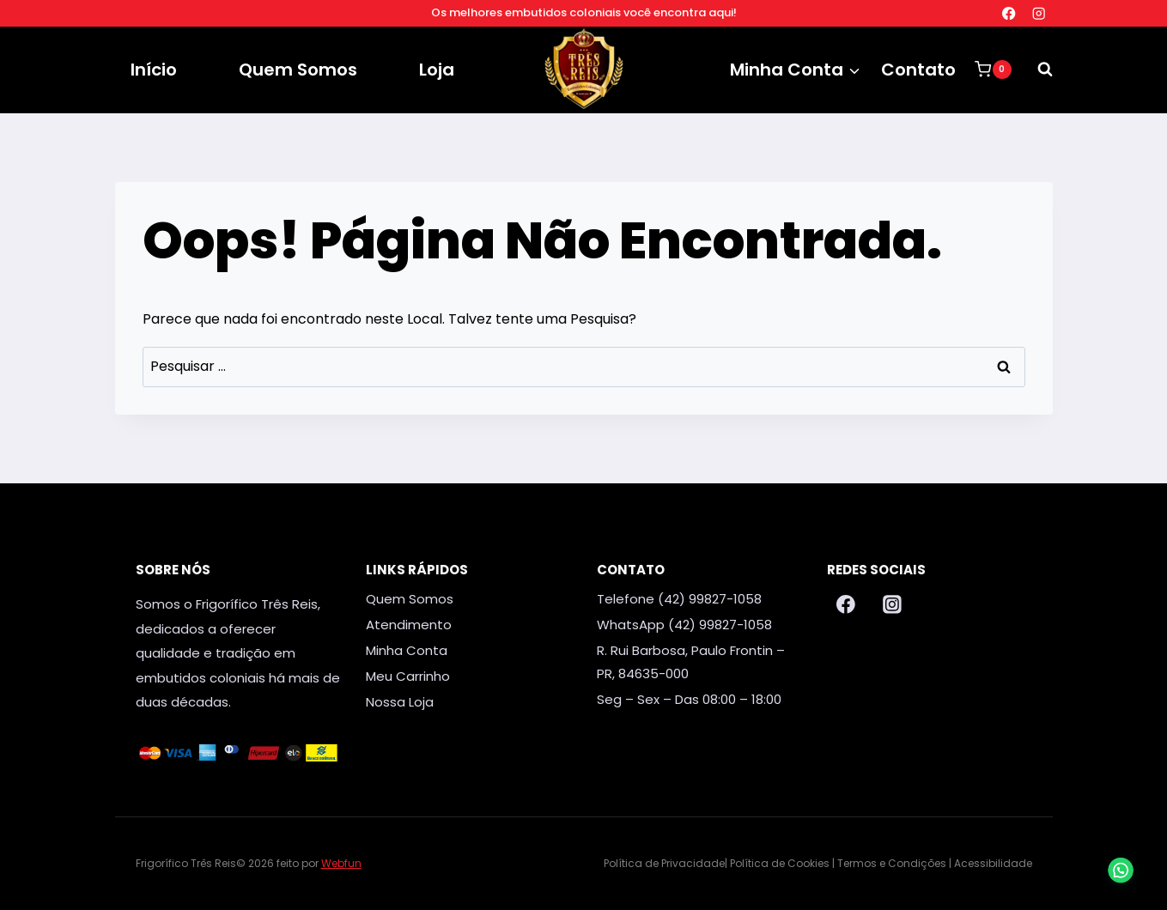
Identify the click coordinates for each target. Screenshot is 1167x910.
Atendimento (409, 625)
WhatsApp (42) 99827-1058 (684, 625)
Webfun (341, 863)
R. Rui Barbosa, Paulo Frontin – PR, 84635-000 (691, 661)
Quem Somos (298, 70)
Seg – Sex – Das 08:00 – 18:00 (689, 699)
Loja (436, 70)
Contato (918, 70)
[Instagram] (1039, 13)
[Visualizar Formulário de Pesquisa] (1036, 69)
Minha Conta (406, 650)
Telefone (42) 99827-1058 (679, 599)
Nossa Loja (400, 702)
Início (154, 70)
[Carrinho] (993, 69)
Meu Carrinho (408, 676)
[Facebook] (1008, 13)
